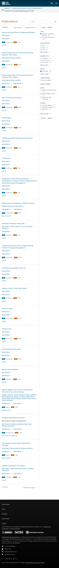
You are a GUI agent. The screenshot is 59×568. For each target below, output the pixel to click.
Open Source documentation (12, 97)
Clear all (50, 27)
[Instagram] (11, 559)
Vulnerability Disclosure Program (35, 562)
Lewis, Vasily (27, 424)
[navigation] (18, 27)
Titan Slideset (6, 118)
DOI (4, 216)
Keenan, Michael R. (7, 400)
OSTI (4, 45)
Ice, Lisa (24, 226)
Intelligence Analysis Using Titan (13, 223)
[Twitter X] (4, 559)
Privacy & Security (15, 529)
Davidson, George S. (8, 395)
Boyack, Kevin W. (15, 448)
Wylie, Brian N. (6, 35)
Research (7, 8)
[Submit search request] (55, 21)
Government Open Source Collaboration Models (18, 32)
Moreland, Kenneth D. (8, 206)
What (10, 369)
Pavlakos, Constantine (17, 424)
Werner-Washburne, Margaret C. (11, 396)
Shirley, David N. (23, 468)
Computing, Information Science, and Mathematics (27, 8)
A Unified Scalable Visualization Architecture (17, 138)
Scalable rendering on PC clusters (13, 417)
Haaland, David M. (21, 398)
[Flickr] (9, 559)
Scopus (14, 435)
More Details (6, 38)
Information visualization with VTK (14, 268)
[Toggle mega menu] (56, 3)
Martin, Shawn (25, 396)
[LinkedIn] (14, 559)
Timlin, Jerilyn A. (31, 398)
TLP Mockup (6, 158)
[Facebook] (2, 559)
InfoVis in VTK (6, 329)
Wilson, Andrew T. (16, 58)
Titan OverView (7, 308)
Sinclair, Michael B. (19, 395)
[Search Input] (43, 21)
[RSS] (16, 559)
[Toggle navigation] (3, 9)
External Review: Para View (11, 349)
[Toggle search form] (51, 3)
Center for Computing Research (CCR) (19, 11)
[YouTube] (7, 559)
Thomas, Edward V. (30, 395)
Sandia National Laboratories (10, 537)
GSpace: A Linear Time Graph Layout (14, 288)
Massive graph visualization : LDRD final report (18, 203)
